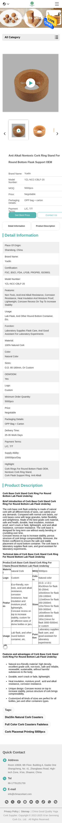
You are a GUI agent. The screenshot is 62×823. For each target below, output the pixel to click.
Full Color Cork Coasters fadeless (26, 724)
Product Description (45, 226)
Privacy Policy (11, 811)
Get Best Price (48, 215)
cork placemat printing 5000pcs (25, 731)
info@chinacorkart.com (20, 794)
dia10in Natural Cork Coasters (24, 717)
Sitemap (25, 811)
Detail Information (16, 226)
